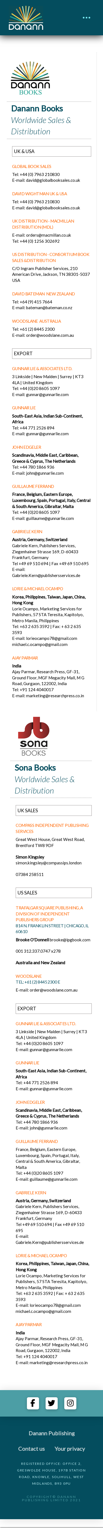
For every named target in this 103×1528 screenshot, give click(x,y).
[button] (86, 17)
